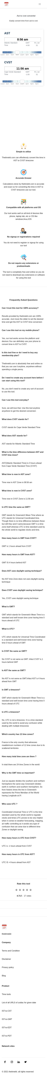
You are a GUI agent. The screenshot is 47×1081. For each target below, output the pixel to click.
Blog (4, 976)
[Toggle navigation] (40, 4)
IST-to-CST (7, 1011)
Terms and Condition (11, 951)
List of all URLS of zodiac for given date (19, 1003)
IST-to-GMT (7, 1019)
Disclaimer (6, 959)
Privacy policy (8, 967)
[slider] (17, 52)
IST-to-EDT (7, 1027)
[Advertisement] (23, 112)
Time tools (6, 994)
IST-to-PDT (7, 1036)
